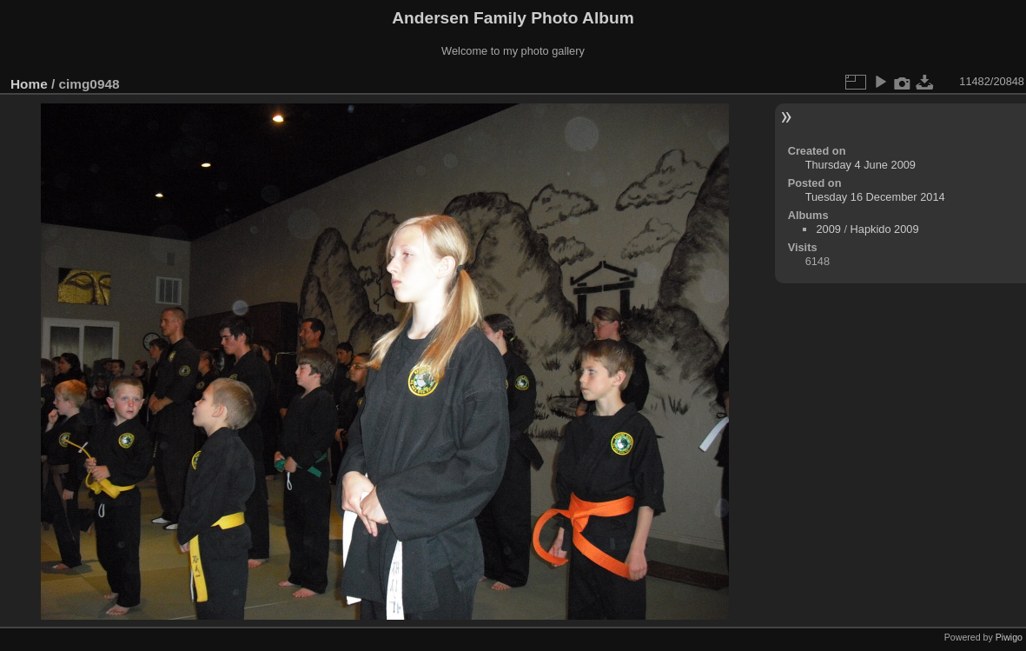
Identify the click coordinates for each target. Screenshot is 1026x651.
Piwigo (1009, 637)
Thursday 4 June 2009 (860, 164)
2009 (828, 229)
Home (29, 83)
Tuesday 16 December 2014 (875, 196)
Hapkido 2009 (885, 229)
